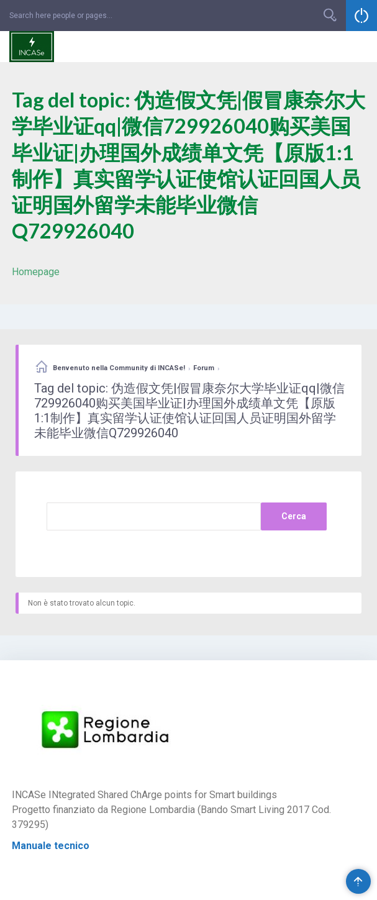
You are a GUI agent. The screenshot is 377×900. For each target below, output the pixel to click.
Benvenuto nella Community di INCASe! (119, 368)
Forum (203, 368)
